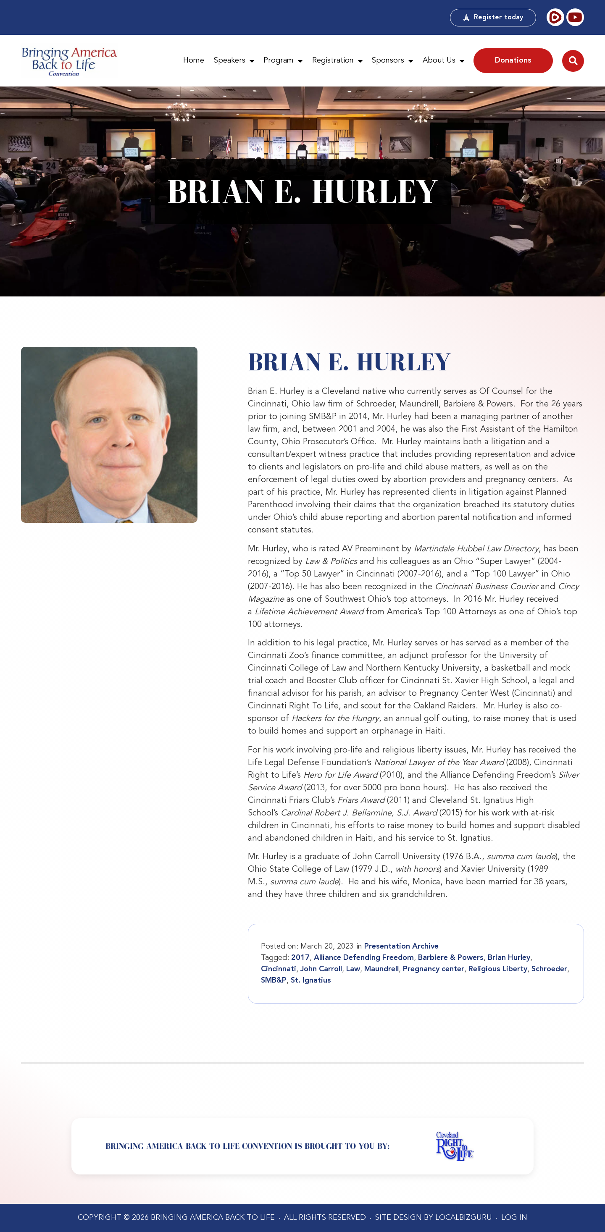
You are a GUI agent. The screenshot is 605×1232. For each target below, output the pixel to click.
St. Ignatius (311, 980)
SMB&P (274, 980)
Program (282, 61)
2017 (300, 958)
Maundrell (381, 969)
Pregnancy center (433, 969)
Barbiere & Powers (451, 958)
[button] (573, 61)
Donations (513, 60)
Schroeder (549, 969)
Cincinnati (278, 969)
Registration (337, 61)
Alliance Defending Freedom (364, 958)
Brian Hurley (509, 958)
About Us (443, 61)
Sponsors (392, 61)
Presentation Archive (401, 946)
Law (353, 969)
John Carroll (321, 969)
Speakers (234, 61)
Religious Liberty (497, 969)
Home (193, 60)
